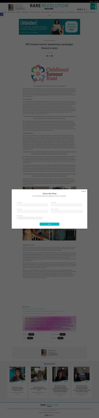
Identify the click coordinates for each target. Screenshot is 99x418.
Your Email (19, 209)
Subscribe (96, 1)
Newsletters (20, 215)
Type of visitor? (54, 209)
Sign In (91, 1)
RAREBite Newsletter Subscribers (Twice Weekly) (30, 217)
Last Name (53, 202)
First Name (19, 202)
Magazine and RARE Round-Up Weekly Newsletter (30, 218)
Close (84, 191)
